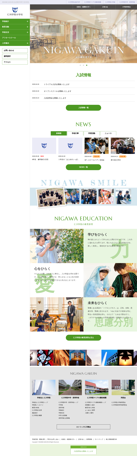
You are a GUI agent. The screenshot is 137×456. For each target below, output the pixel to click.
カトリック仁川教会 (83, 427)
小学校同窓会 (126, 7)
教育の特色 (35, 407)
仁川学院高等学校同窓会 (119, 405)
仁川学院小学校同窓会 (119, 402)
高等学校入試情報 (64, 418)
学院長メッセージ (37, 405)
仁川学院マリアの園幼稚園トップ (95, 402)
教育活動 (5, 27)
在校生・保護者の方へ (84, 7)
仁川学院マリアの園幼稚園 (92, 2)
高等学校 (61, 407)
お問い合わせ (9, 50)
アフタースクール (9, 38)
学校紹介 (5, 21)
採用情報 (89, 439)
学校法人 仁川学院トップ (40, 402)
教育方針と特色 (90, 407)
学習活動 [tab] (91, 133)
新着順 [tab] (58, 133)
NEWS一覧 (83, 167)
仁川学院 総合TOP (74, 2)
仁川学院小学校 (110, 2)
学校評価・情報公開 (38, 439)
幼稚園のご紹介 (90, 405)
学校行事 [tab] (75, 133)
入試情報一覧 (83, 108)
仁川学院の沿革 (37, 410)
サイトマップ (99, 439)
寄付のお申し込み (53, 439)
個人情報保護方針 (111, 439)
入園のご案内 (89, 413)
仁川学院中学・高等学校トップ (68, 402)
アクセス (7, 62)
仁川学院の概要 (37, 415)
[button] (80, 65)
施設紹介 (35, 413)
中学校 (61, 405)
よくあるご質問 (90, 410)
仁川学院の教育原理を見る (83, 337)
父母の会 (105, 7)
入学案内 (5, 43)
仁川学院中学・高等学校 (127, 2)
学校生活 (5, 32)
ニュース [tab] (108, 133)
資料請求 (7, 56)
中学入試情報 (63, 415)
